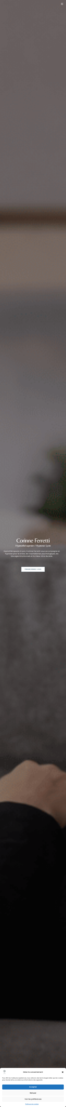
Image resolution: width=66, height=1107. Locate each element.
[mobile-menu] (60, 4)
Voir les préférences (33, 1099)
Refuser (33, 1093)
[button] (63, 1072)
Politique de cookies (32, 1104)
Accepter (33, 1087)
